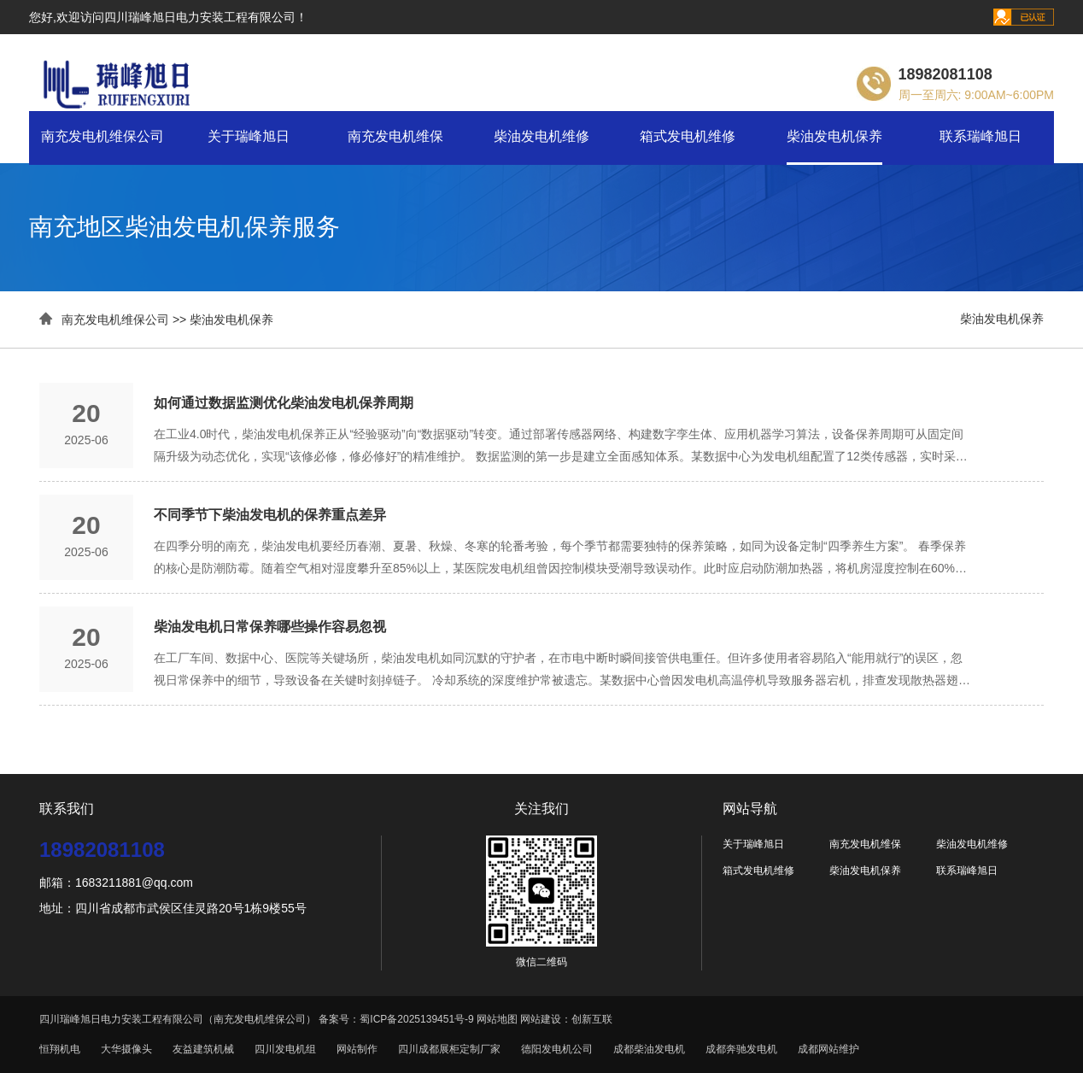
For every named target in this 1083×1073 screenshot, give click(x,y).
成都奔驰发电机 (741, 1049)
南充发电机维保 (395, 136)
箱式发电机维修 (687, 136)
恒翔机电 (59, 1049)
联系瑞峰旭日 (981, 136)
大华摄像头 (126, 1049)
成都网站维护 (828, 1049)
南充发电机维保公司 (102, 136)
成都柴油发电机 (649, 1049)
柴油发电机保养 (834, 136)
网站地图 (497, 1019)
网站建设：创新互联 (566, 1019)
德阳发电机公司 (557, 1049)
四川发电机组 (285, 1049)
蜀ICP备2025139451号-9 (416, 1019)
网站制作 (357, 1049)
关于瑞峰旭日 (249, 136)
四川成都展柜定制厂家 (449, 1049)
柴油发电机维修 (541, 136)
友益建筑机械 (203, 1049)
